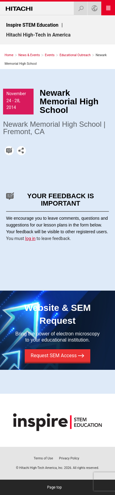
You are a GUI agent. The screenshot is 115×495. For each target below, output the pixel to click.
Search (79, 7)
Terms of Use (43, 458)
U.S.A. (93, 7)
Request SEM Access (57, 355)
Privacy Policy (69, 458)
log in (30, 238)
